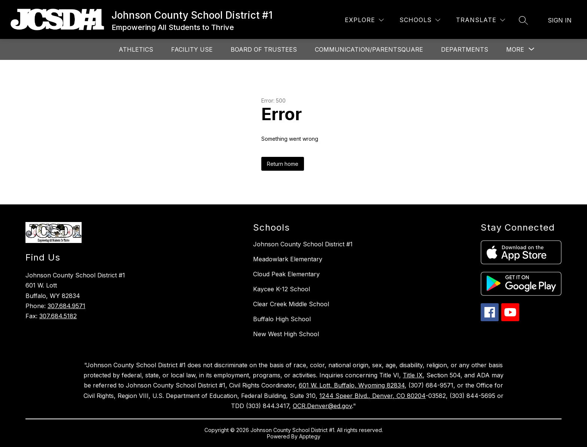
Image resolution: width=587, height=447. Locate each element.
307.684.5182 (58, 316)
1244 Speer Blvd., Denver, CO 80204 (372, 395)
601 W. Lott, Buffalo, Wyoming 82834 (352, 385)
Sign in (560, 20)
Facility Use (192, 49)
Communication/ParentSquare (369, 49)
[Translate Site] (480, 20)
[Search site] (523, 20)
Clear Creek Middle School (291, 304)
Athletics (136, 49)
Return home (282, 164)
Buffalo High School (282, 319)
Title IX (413, 375)
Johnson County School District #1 (303, 244)
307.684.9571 (66, 306)
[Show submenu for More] (515, 49)
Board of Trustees (264, 49)
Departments (464, 49)
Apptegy (309, 436)
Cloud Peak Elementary (286, 274)
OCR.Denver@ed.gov (322, 406)
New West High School (286, 334)
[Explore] (364, 20)
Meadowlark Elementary (287, 259)
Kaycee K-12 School (281, 289)
